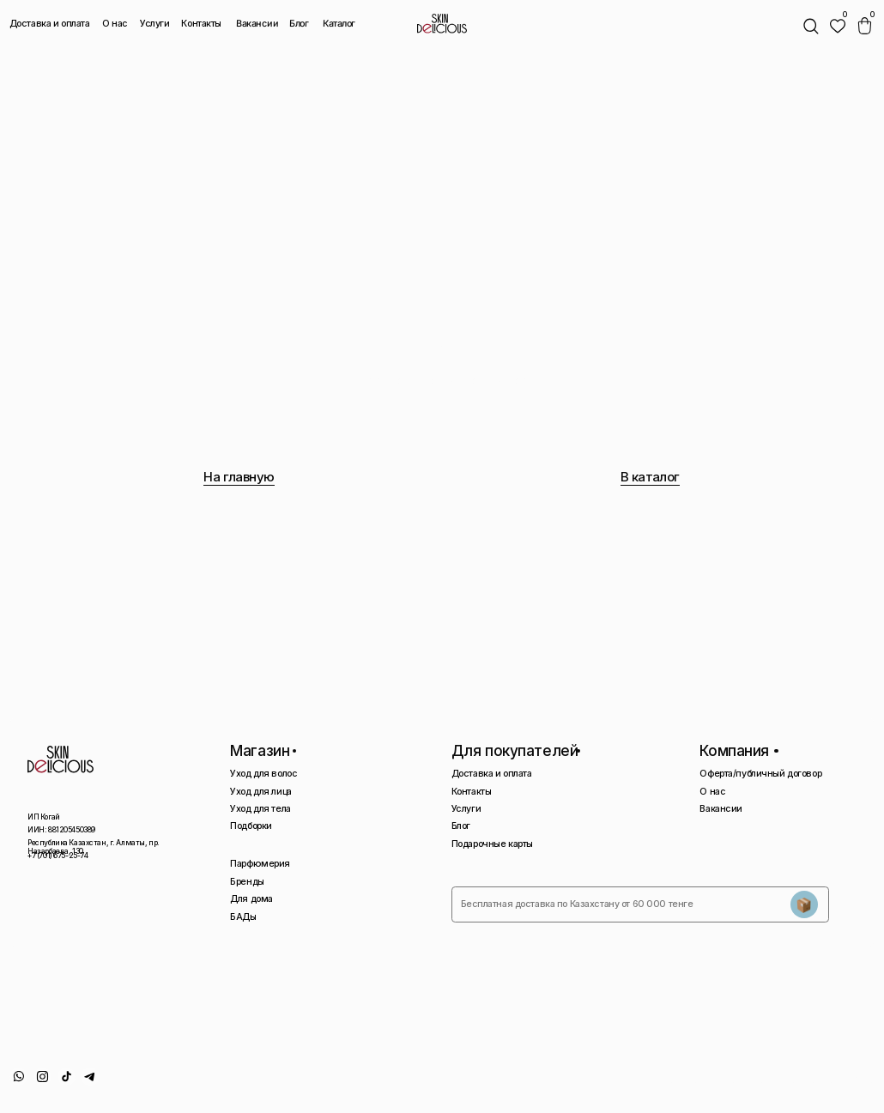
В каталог (650, 477)
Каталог (338, 24)
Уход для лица (260, 791)
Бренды (246, 881)
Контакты (201, 23)
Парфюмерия (260, 863)
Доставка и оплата (49, 23)
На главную (239, 477)
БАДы (243, 916)
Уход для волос (263, 773)
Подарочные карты (492, 844)
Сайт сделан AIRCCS (831, 1080)
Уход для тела (260, 808)
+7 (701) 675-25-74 (57, 855)
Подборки (251, 826)
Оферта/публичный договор (760, 773)
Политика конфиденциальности (703, 1080)
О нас (115, 23)
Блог (299, 23)
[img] (837, 25)
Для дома (251, 898)
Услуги (154, 23)
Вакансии (257, 24)
